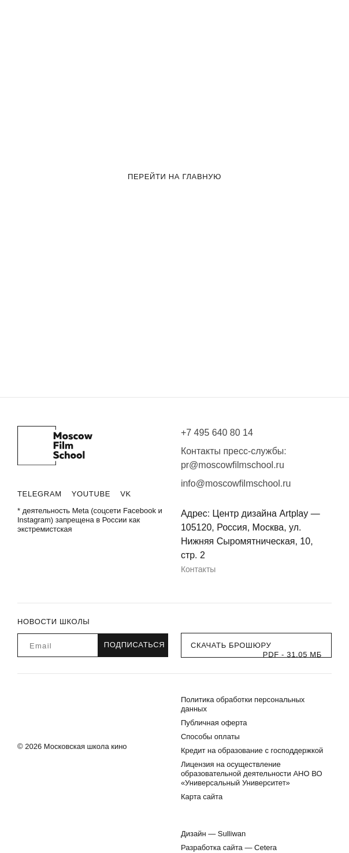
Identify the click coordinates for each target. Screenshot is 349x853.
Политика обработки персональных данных (243, 704)
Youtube (91, 493)
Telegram (39, 493)
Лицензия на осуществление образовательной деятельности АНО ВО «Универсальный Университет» (251, 773)
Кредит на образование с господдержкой (252, 750)
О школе (108, 19)
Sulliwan (232, 833)
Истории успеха (162, 19)
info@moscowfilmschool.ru (236, 483)
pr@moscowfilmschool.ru (232, 465)
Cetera (265, 847)
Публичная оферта (214, 722)
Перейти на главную (174, 176)
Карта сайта (201, 796)
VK (125, 493)
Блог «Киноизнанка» (236, 19)
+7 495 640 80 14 (217, 432)
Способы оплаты (210, 736)
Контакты (198, 569)
